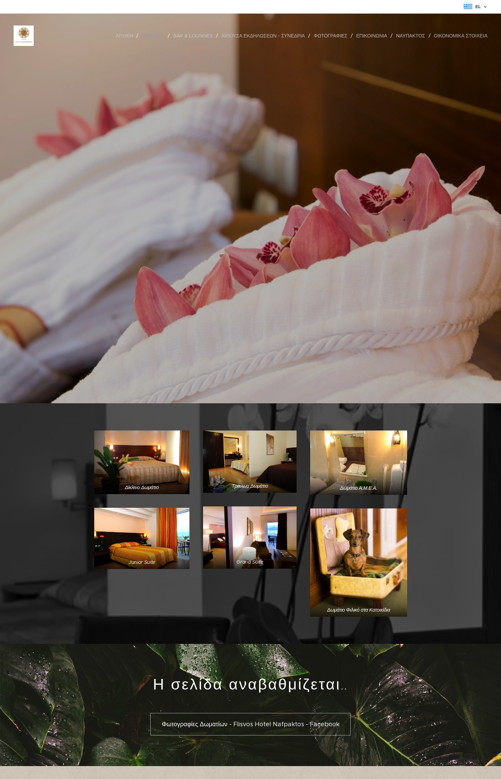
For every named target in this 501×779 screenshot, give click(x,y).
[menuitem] (127, 35)
